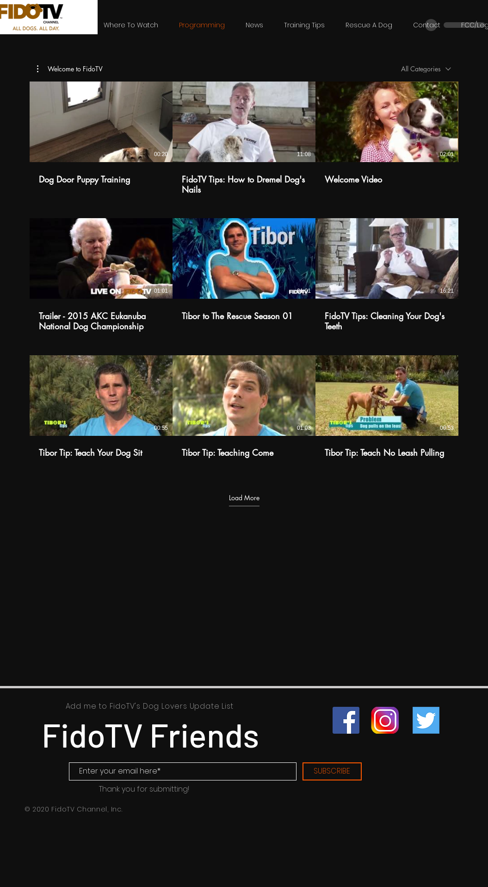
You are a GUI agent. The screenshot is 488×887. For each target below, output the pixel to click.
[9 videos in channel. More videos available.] (244, 275)
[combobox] (426, 69)
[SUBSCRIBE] (332, 771)
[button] (70, 69)
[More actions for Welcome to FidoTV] (70, 69)
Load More (244, 498)
